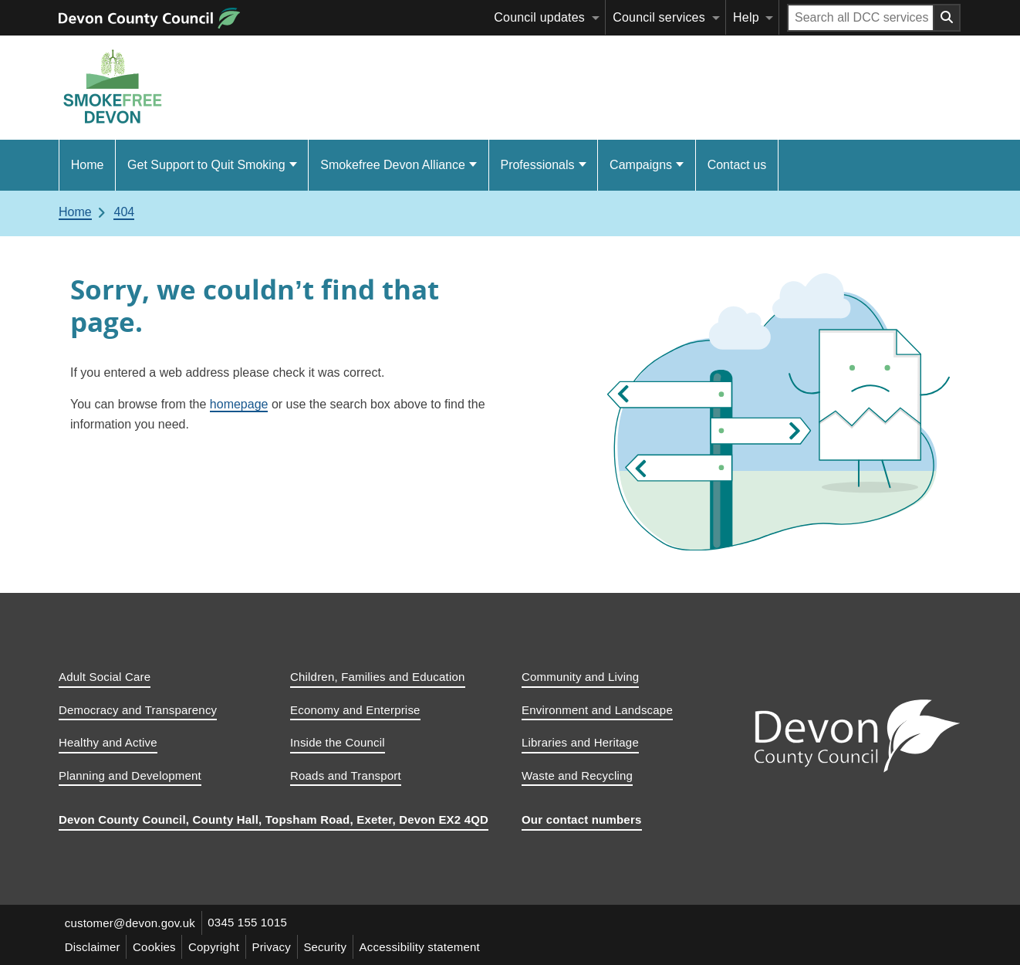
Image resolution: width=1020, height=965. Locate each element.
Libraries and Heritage (580, 742)
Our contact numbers (582, 819)
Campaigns (641, 164)
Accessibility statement (422, 946)
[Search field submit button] (947, 18)
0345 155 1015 (248, 922)
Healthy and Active (108, 742)
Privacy (273, 946)
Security (327, 946)
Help (746, 17)
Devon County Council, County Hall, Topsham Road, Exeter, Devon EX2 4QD (273, 819)
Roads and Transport (345, 775)
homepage (239, 404)
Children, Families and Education (377, 676)
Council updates (539, 17)
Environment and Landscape (597, 709)
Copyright (215, 946)
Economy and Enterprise (355, 709)
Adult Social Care (104, 676)
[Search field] (860, 18)
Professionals (537, 164)
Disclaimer (92, 946)
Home (87, 164)
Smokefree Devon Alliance (392, 164)
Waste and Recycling (577, 775)
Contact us (737, 164)
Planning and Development (130, 775)
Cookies (155, 946)
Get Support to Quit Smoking (206, 164)
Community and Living (580, 676)
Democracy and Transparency (138, 709)
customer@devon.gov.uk (130, 922)
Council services (659, 17)
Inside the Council (337, 742)
